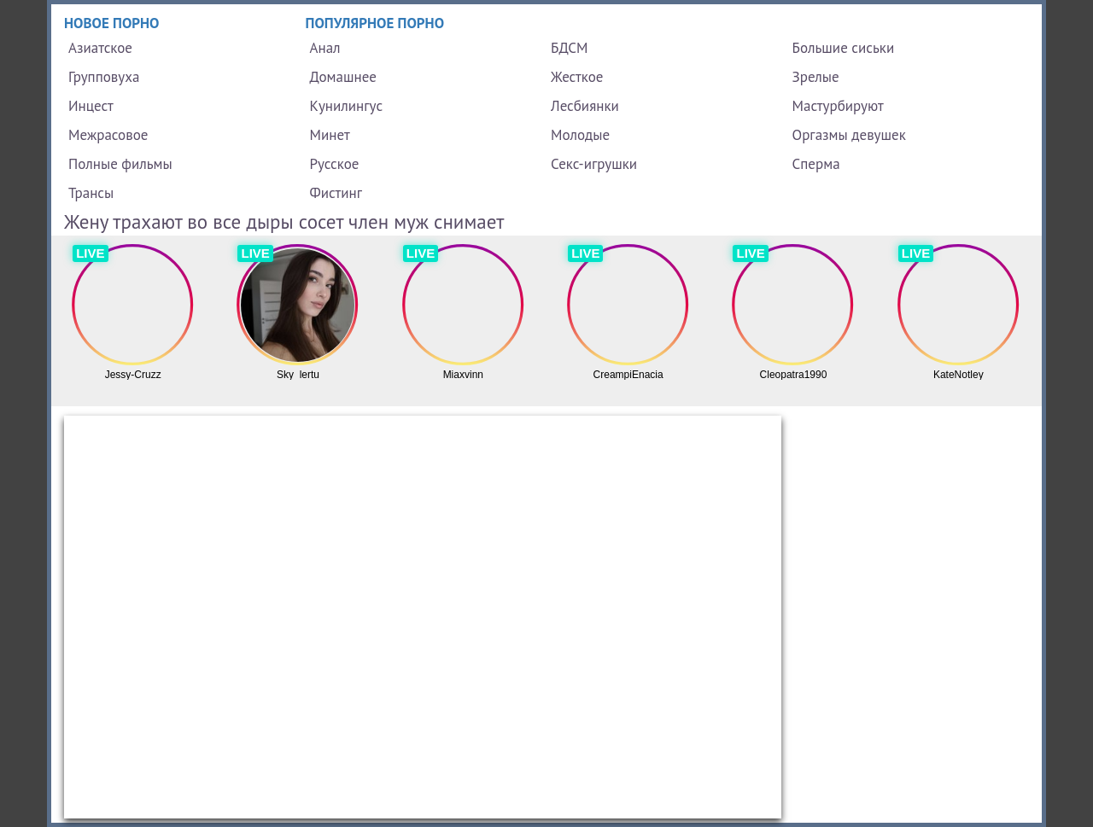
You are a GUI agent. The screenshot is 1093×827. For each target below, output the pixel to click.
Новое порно (112, 23)
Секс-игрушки (594, 163)
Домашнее (343, 76)
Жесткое (577, 76)
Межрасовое (108, 134)
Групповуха (103, 76)
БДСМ (569, 47)
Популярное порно (375, 23)
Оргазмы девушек (849, 134)
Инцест (91, 105)
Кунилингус (346, 105)
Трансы (91, 192)
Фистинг (336, 192)
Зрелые (815, 76)
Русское (334, 163)
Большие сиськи (843, 47)
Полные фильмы (120, 163)
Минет (330, 134)
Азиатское (100, 47)
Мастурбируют (838, 105)
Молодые (580, 134)
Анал (325, 47)
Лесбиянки (585, 105)
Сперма (816, 163)
